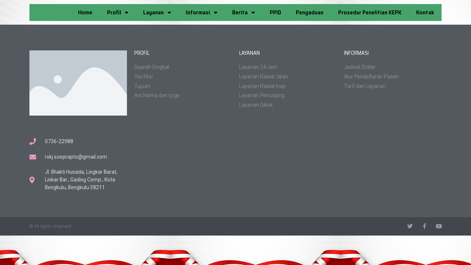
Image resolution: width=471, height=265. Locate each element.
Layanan (157, 12)
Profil (117, 12)
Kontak (425, 12)
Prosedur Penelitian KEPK (369, 12)
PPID (275, 12)
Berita (243, 12)
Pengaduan (309, 12)
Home (85, 12)
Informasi (201, 12)
